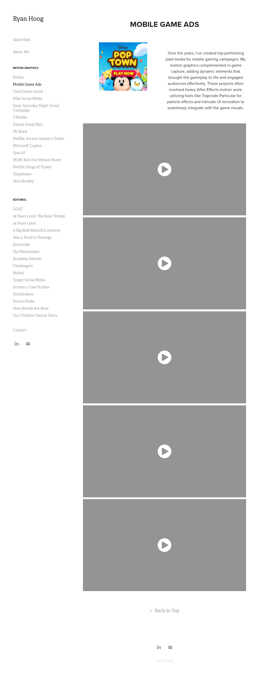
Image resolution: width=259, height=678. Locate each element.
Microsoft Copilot (27, 145)
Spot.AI (19, 152)
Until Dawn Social (28, 91)
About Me (21, 52)
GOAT (18, 209)
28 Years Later (24, 223)
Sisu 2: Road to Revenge (32, 237)
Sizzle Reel (21, 39)
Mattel (18, 273)
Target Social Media (29, 280)
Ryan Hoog (28, 19)
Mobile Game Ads (27, 84)
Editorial (20, 200)
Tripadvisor (22, 174)
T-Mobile (20, 117)
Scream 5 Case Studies (31, 287)
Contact (20, 330)
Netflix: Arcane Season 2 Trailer (38, 138)
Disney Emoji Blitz (28, 124)
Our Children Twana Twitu (35, 315)
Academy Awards (27, 258)
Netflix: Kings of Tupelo (32, 167)
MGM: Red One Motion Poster (37, 160)
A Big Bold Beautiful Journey (36, 230)
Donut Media (24, 301)
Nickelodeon (23, 294)
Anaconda (21, 244)
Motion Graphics (25, 68)
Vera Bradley (23, 181)
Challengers (23, 265)
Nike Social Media (27, 98)
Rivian (18, 77)
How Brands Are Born (31, 308)
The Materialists (26, 251)
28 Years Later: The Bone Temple (39, 216)
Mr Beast (20, 131)
